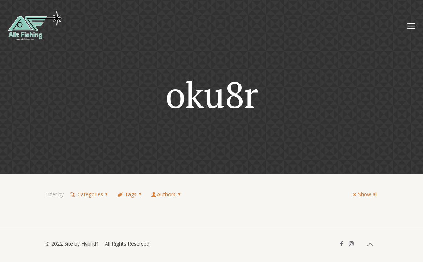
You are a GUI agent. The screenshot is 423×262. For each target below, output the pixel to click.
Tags (129, 194)
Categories (89, 194)
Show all (364, 194)
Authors (166, 194)
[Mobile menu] (411, 25)
